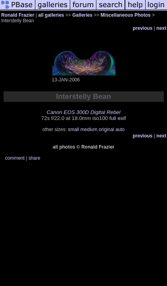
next (161, 28)
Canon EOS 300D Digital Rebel (84, 112)
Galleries (82, 15)
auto (120, 129)
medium (89, 129)
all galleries (51, 15)
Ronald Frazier (17, 15)
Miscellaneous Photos (126, 15)
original (106, 129)
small (73, 129)
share (34, 158)
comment (15, 158)
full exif (117, 118)
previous (143, 28)
